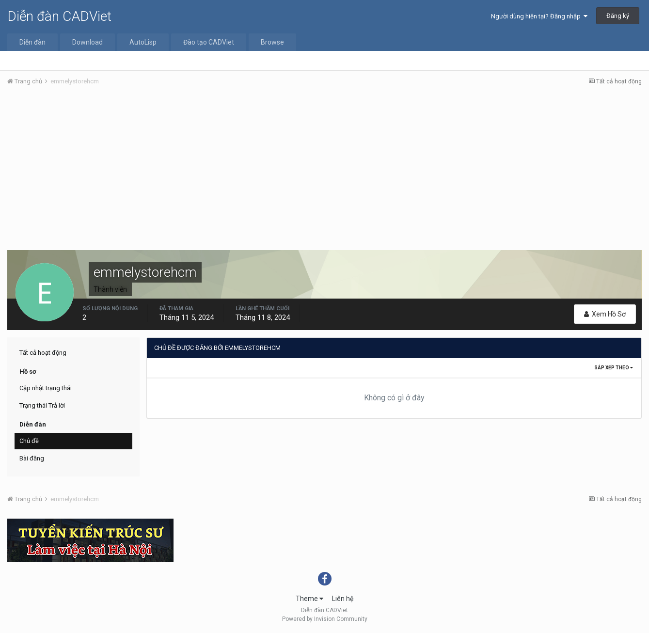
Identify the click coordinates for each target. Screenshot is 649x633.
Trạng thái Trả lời (42, 405)
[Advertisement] (325, 166)
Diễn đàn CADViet (59, 16)
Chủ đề (29, 440)
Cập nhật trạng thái (45, 388)
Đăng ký (617, 15)
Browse (272, 42)
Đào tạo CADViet (208, 42)
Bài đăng (31, 458)
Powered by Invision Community (324, 619)
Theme (309, 598)
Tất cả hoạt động (42, 352)
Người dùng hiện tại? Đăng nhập (539, 16)
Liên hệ (342, 598)
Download (87, 42)
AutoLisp (143, 42)
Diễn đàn (32, 42)
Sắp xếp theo (613, 367)
